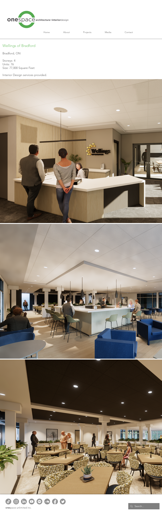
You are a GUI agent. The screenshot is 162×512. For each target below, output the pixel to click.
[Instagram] (16, 501)
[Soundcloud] (47, 501)
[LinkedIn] (24, 501)
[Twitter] (63, 501)
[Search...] (144, 506)
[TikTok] (8, 501)
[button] (67, 32)
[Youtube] (32, 501)
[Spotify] (39, 501)
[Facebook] (55, 501)
